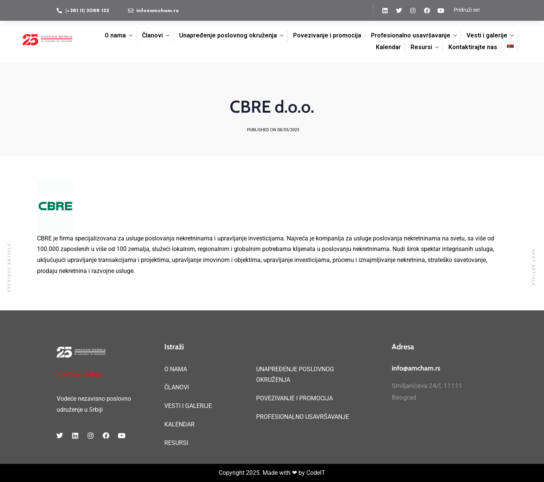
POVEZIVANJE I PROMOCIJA (294, 398)
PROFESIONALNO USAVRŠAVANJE (302, 416)
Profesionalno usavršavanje (410, 35)
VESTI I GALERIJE (188, 405)
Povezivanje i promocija (327, 35)
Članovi (152, 35)
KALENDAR (179, 424)
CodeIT (315, 472)
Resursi (421, 47)
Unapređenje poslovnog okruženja (228, 35)
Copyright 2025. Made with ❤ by (262, 472)
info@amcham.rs (416, 368)
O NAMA (175, 369)
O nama (115, 35)
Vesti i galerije (487, 35)
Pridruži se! (467, 10)
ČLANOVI (176, 387)
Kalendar (388, 47)
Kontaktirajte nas (472, 47)
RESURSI (176, 442)
